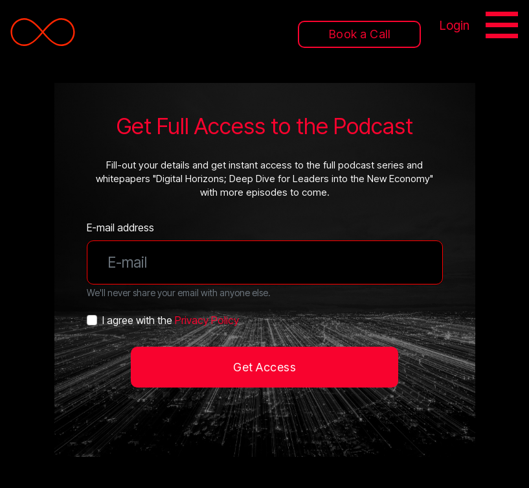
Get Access (264, 367)
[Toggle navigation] (503, 26)
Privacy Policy (207, 320)
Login (454, 25)
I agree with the (170, 320)
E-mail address (120, 227)
